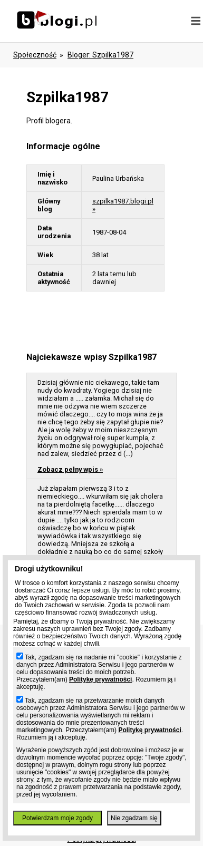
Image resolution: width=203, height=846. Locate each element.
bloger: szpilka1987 (100, 55)
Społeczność (34, 55)
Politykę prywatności (100, 679)
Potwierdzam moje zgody (57, 818)
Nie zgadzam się (134, 818)
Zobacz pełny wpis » (70, 469)
